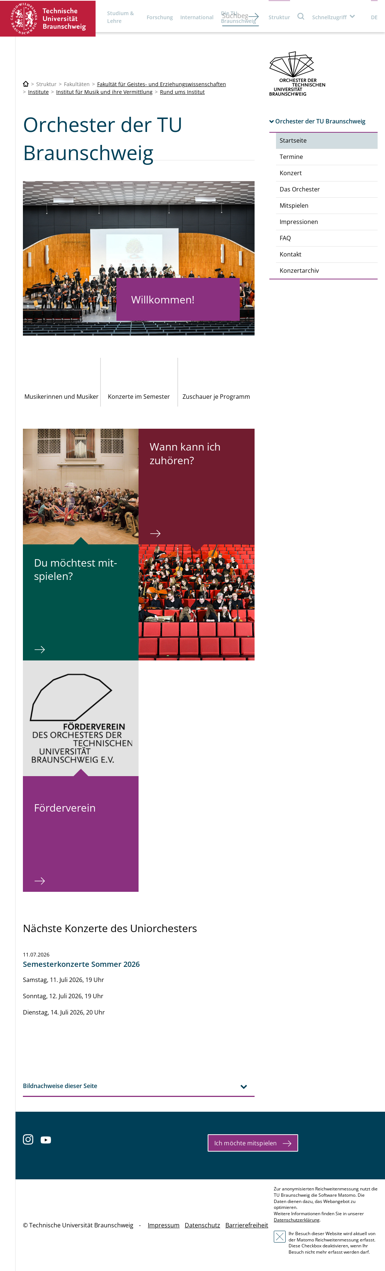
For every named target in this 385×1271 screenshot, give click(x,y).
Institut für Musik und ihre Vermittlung (104, 91)
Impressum (164, 1225)
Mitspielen (294, 205)
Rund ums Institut (182, 91)
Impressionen (299, 222)
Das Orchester (300, 189)
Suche (301, 16)
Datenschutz (202, 1225)
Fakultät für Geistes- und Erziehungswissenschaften (161, 84)
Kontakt (290, 254)
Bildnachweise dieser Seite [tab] (60, 1086)
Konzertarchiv (299, 270)
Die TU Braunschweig (238, 17)
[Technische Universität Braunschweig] (26, 84)
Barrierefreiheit (246, 1225)
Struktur (279, 17)
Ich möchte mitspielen (245, 1143)
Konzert (291, 173)
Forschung (160, 17)
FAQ (285, 238)
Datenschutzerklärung (297, 1220)
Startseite (293, 140)
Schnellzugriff (329, 17)
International (197, 17)
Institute (38, 91)
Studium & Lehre (120, 17)
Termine (291, 157)
